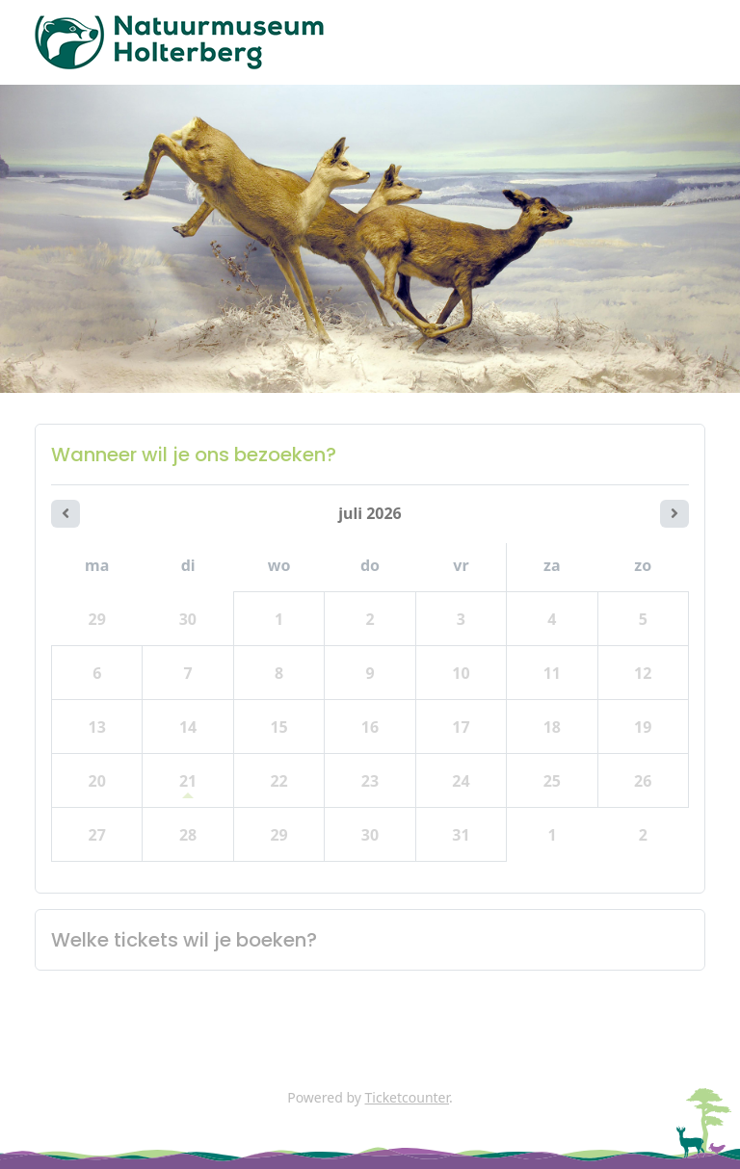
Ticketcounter (407, 1097)
